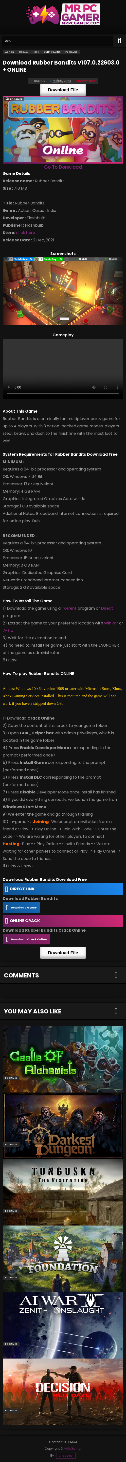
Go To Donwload (63, 167)
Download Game (24, 907)
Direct (107, 608)
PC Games (11, 1077)
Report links (85, 81)
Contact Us (57, 1442)
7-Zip (8, 630)
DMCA (72, 1442)
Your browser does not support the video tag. (63, 369)
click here (25, 232)
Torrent (69, 608)
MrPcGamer (65, 1456)
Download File (63, 89)
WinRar (111, 623)
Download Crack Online (29, 939)
